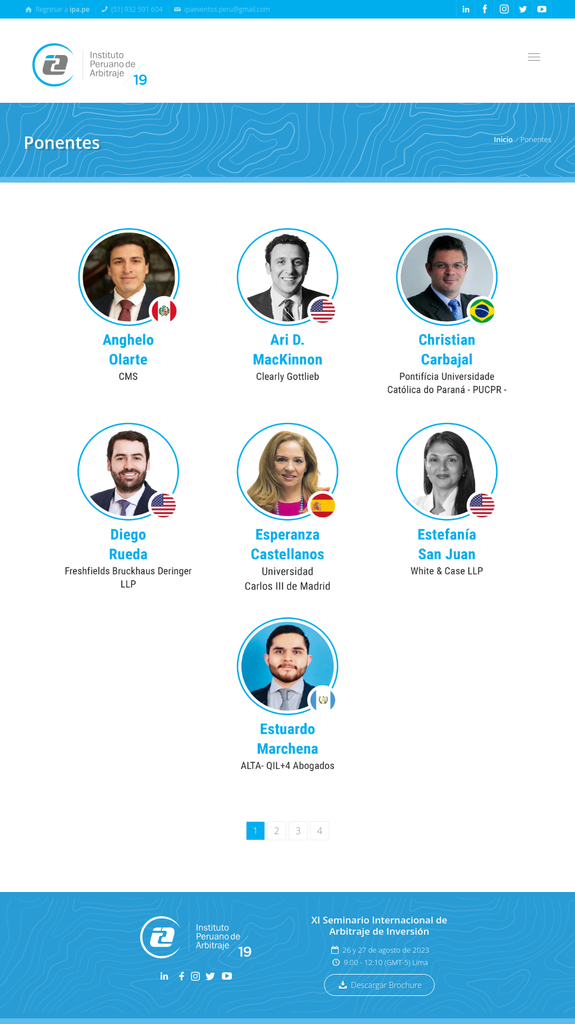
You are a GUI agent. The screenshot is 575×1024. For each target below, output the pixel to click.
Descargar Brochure (379, 985)
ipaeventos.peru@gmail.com (221, 9)
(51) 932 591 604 (131, 9)
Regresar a (56, 9)
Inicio (503, 139)
